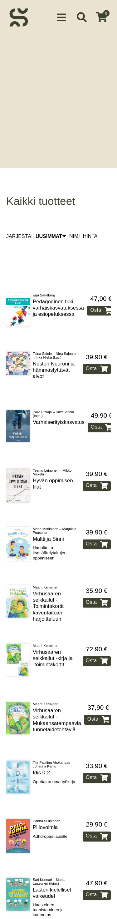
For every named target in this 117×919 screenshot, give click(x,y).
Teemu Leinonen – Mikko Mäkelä (52, 448)
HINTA (90, 212)
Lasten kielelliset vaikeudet (52, 869)
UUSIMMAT (51, 212)
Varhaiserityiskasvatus (59, 398)
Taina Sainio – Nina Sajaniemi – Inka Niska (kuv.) (56, 331)
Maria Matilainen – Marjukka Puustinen (54, 507)
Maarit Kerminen (45, 563)
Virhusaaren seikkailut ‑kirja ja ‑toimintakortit (53, 634)
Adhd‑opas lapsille (50, 812)
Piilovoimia (45, 804)
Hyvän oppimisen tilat (53, 460)
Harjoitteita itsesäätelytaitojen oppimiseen (49, 529)
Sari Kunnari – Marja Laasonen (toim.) (49, 858)
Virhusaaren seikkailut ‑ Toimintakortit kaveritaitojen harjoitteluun (48, 582)
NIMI (74, 212)
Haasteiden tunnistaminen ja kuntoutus (48, 886)
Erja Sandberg (44, 271)
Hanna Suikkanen (46, 797)
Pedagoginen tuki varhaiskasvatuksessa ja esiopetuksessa (58, 284)
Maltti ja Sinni (48, 515)
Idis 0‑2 (41, 749)
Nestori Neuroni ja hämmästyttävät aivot (54, 346)
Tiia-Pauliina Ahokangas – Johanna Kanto (53, 741)
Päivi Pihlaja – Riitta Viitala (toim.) (53, 390)
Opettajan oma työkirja (54, 758)
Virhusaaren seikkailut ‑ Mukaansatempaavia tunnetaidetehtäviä (57, 696)
